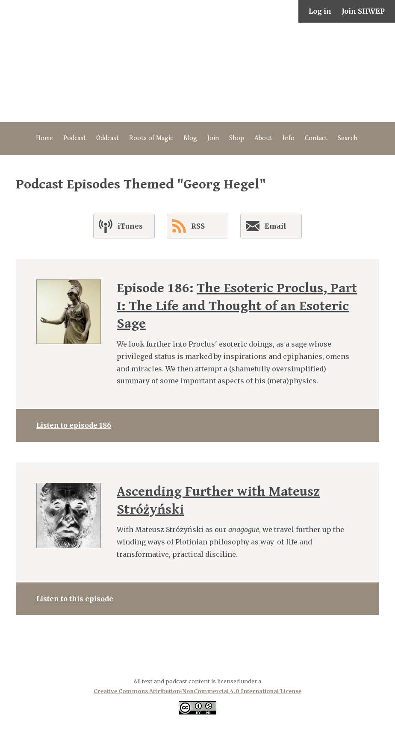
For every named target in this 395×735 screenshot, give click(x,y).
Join (213, 138)
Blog (190, 138)
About (263, 138)
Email (266, 228)
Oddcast (107, 138)
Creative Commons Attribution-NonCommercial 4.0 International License (197, 691)
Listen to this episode (74, 598)
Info (289, 138)
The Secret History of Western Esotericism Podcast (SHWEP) (197, 72)
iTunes (121, 226)
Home (44, 138)
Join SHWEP (363, 11)
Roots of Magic (151, 138)
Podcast (74, 138)
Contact (316, 138)
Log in (320, 11)
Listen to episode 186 (73, 425)
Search (347, 138)
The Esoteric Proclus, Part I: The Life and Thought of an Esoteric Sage (237, 306)
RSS (188, 226)
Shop (236, 138)
